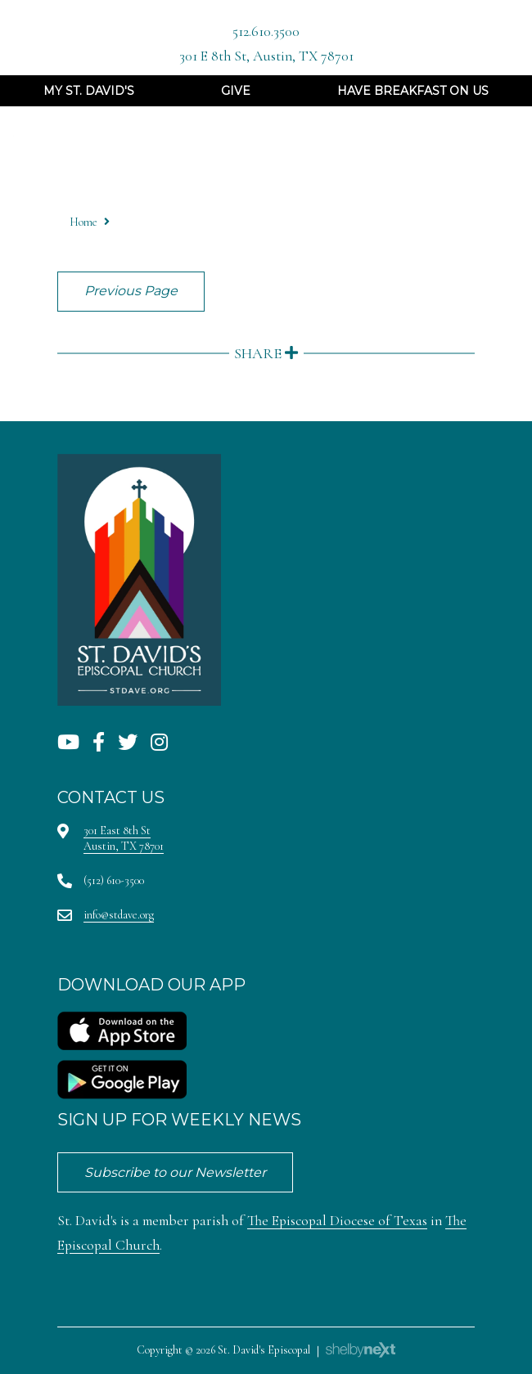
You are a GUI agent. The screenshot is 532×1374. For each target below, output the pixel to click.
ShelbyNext (360, 1350)
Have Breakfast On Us (413, 90)
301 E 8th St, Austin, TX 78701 (266, 56)
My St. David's (88, 90)
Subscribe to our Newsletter (175, 1172)
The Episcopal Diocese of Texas (337, 1220)
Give (235, 90)
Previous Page (131, 291)
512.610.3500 (266, 31)
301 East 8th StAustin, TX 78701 (123, 838)
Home (83, 222)
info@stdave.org (118, 915)
